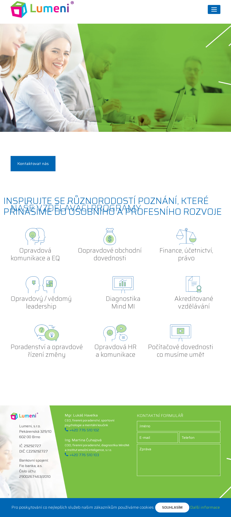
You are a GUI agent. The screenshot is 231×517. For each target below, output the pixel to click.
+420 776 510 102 (84, 430)
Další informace (205, 507)
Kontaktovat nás (33, 163)
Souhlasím (172, 507)
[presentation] (178, 485)
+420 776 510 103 (84, 455)
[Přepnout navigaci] (214, 9)
